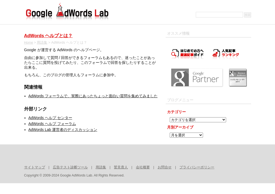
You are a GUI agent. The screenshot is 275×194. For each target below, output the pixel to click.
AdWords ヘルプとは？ (48, 35)
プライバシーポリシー (196, 167)
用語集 (42, 42)
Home (28, 42)
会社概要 (143, 167)
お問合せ (165, 167)
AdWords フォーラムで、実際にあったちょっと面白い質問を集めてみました (93, 96)
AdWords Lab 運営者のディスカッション (62, 129)
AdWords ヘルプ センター (50, 118)
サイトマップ (34, 167)
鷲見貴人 (121, 167)
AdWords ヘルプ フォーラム (52, 124)
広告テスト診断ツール (70, 167)
